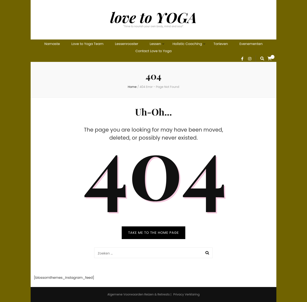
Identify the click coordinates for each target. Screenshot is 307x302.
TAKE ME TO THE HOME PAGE (153, 232)
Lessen (155, 43)
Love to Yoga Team (87, 43)
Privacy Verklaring (186, 294)
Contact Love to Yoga (153, 51)
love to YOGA (153, 17)
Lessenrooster (126, 43)
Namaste (52, 43)
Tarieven (220, 43)
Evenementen (251, 43)
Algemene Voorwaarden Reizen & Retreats (138, 294)
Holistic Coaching (187, 43)
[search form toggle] (262, 58)
